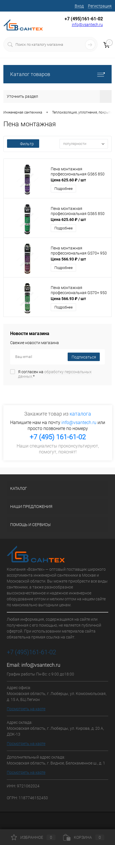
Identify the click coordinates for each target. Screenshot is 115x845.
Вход (79, 6)
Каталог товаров (57, 74)
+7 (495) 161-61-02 (58, 437)
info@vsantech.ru (87, 24)
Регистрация (100, 6)
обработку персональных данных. (55, 374)
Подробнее (63, 188)
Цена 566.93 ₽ (68, 259)
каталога (80, 414)
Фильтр (23, 144)
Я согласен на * (55, 374)
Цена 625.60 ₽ (68, 180)
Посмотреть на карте (26, 709)
